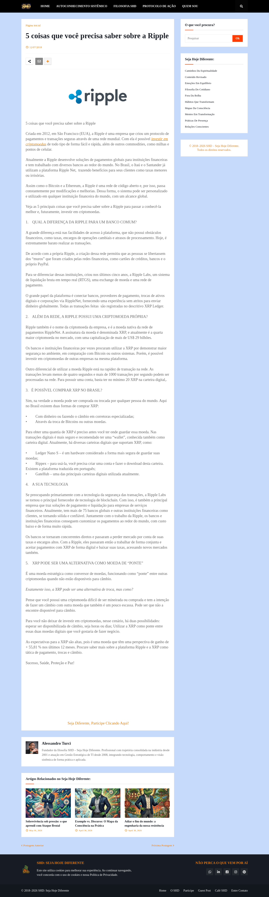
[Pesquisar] (209, 38)
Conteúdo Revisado (195, 77)
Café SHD (221, 890)
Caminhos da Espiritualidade (201, 70)
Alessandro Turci (56, 743)
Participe (188, 890)
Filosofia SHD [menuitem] (124, 6)
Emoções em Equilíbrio (198, 83)
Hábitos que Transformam (199, 101)
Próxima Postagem (162, 845)
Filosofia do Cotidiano (197, 89)
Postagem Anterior (33, 845)
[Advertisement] (107, 690)
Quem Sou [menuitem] (190, 6)
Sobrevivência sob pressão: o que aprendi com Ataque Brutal (46, 823)
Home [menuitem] (45, 6)
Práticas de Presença (196, 120)
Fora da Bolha (193, 95)
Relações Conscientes (197, 126)
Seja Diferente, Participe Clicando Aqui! (98, 723)
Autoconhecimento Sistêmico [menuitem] (81, 6)
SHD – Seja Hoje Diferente (222, 146)
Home (162, 890)
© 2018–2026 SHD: (33, 890)
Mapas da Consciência (197, 108)
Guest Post (204, 890)
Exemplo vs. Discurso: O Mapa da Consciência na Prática (96, 823)
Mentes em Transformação (200, 114)
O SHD (174, 890)
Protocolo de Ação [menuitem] (159, 6)
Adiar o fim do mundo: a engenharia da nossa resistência (144, 823)
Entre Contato (239, 890)
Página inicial (33, 25)
